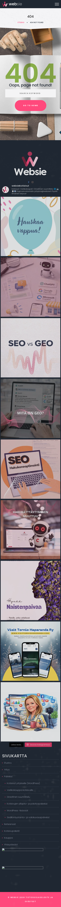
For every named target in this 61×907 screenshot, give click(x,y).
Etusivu (21, 22)
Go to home (30, 105)
